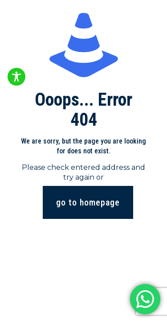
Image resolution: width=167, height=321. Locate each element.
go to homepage (88, 202)
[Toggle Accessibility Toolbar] (16, 76)
